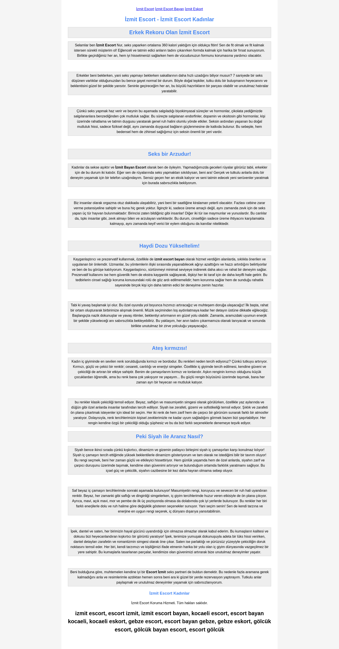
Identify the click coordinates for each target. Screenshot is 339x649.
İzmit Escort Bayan (169, 9)
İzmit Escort (145, 9)
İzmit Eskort (194, 9)
